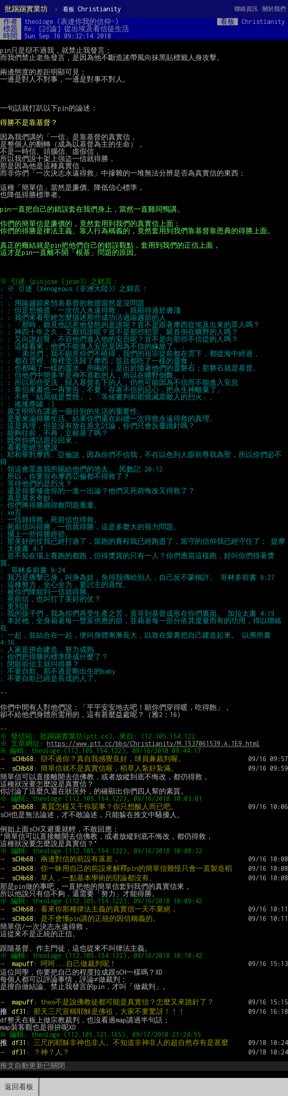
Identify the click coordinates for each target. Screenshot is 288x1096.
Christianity (92, 9)
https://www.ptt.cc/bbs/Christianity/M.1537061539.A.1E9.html (154, 743)
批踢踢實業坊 (26, 9)
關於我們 (274, 9)
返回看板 (19, 1087)
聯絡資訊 (246, 9)
